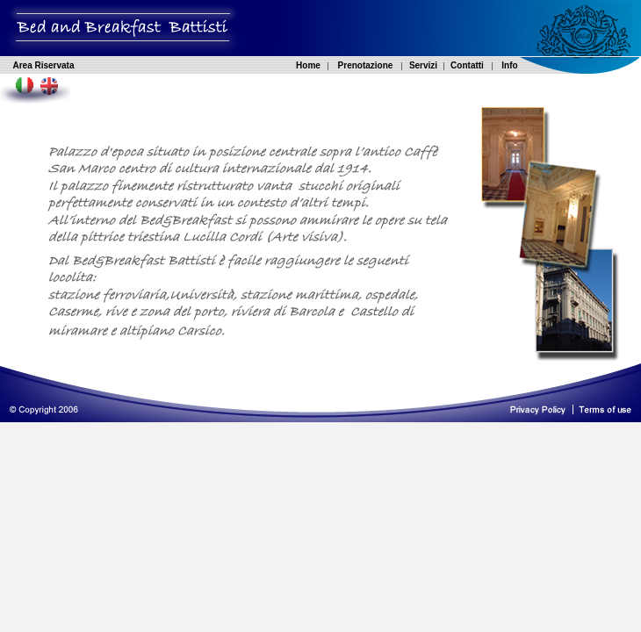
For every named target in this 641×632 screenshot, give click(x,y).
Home (308, 65)
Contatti (467, 65)
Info (509, 65)
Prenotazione (365, 65)
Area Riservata (43, 65)
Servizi (423, 65)
